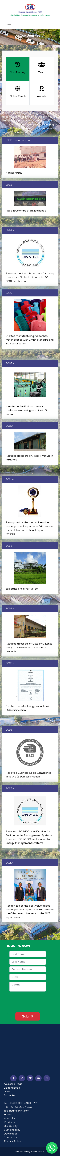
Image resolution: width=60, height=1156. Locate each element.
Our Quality (11, 1126)
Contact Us (11, 1137)
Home (8, 1114)
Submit (27, 1016)
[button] (13, 1078)
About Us (9, 1118)
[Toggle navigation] (9, 23)
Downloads (10, 1133)
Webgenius (38, 1151)
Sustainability (12, 1129)
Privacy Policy (12, 1141)
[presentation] (33, 1002)
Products (9, 1122)
